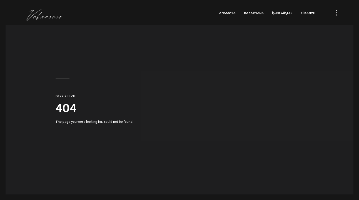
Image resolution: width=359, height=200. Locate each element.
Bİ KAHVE (308, 13)
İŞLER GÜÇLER (282, 13)
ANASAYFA (227, 13)
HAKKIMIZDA (254, 13)
